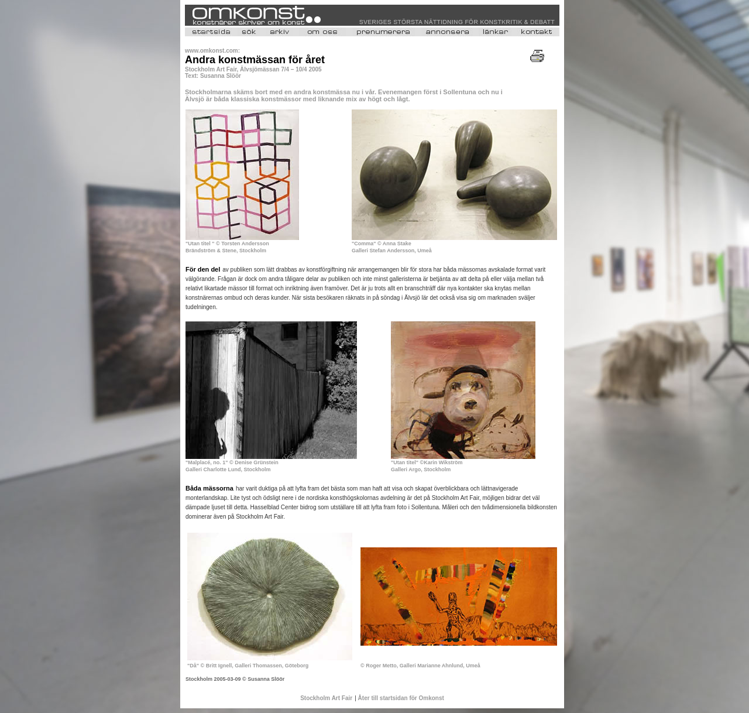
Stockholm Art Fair (326, 698)
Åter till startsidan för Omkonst (400, 698)
